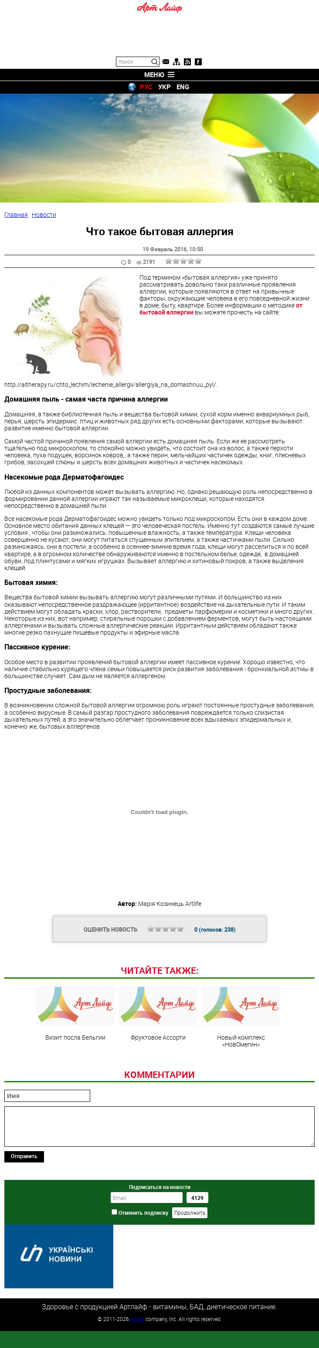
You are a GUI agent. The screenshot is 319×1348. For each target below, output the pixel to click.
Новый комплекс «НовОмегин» (241, 1077)
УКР (164, 86)
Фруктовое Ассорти (158, 1073)
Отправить (24, 1215)
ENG (182, 86)
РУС (146, 86)
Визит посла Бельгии (75, 1073)
